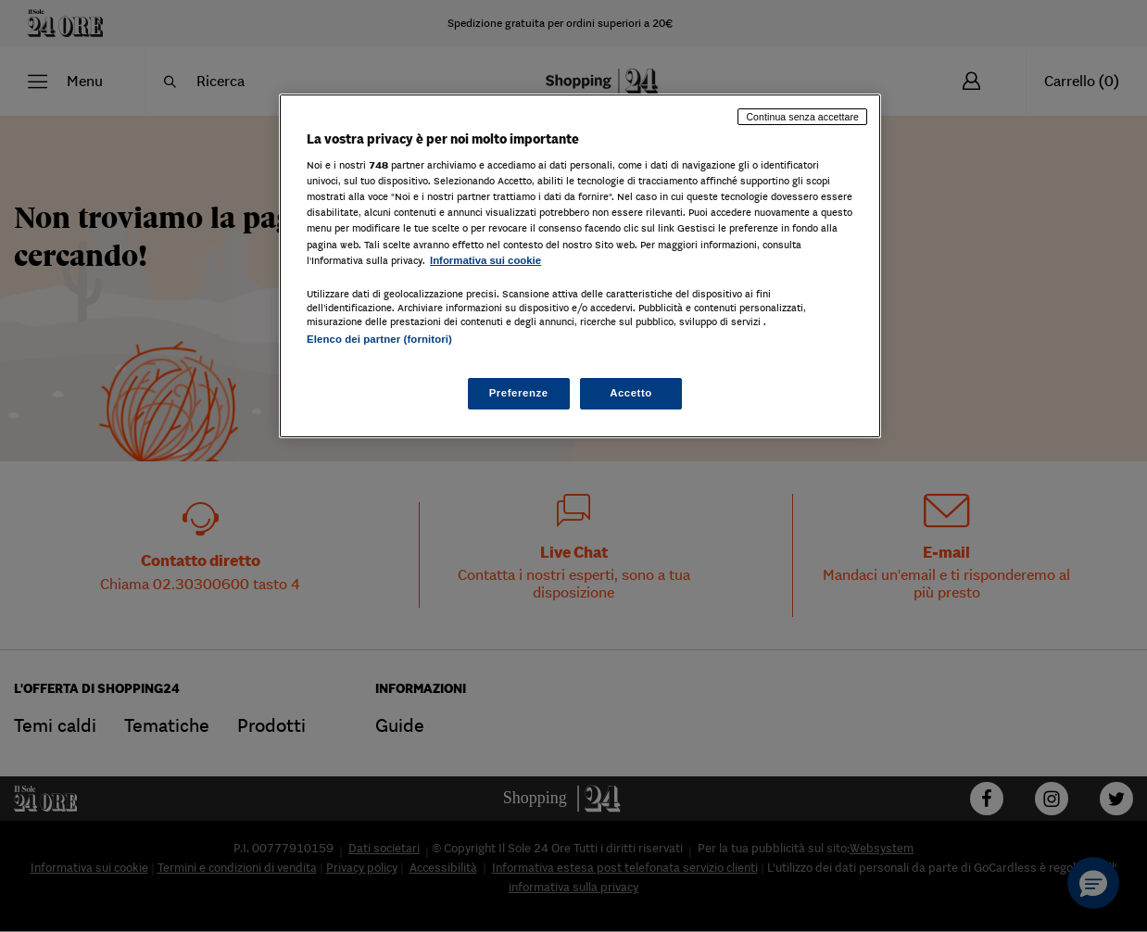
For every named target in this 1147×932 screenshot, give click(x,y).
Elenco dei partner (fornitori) (379, 339)
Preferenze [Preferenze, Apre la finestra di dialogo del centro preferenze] (518, 392)
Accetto (631, 392)
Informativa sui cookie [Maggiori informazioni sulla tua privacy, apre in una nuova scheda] (485, 260)
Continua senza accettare (802, 116)
